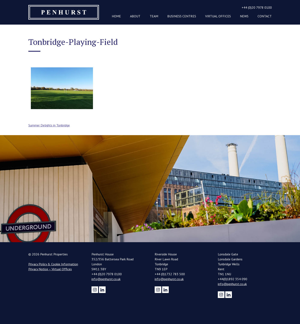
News (244, 16)
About (135, 16)
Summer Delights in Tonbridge (49, 125)
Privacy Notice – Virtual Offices (50, 269)
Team (154, 16)
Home (116, 16)
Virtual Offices (218, 16)
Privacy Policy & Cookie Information (53, 264)
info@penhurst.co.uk (106, 279)
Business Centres (181, 16)
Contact (265, 16)
